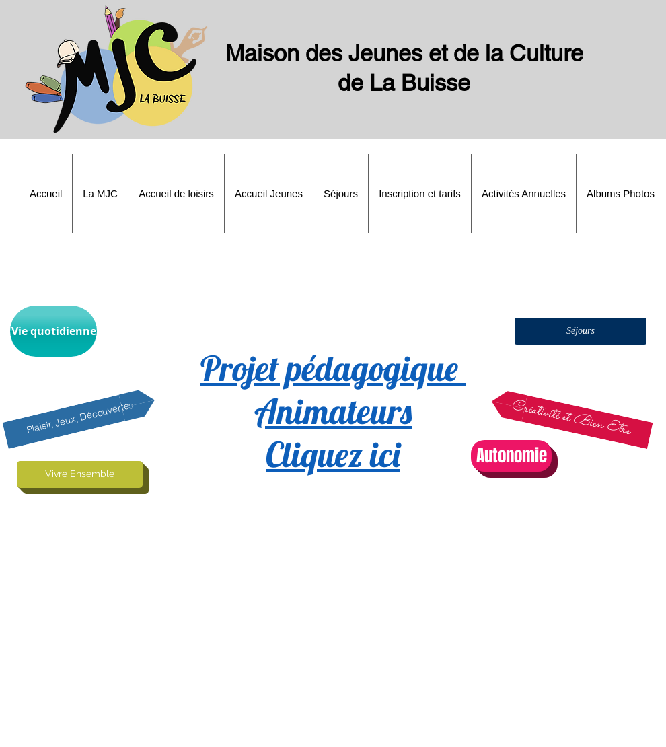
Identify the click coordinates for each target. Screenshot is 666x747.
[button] (100, 193)
